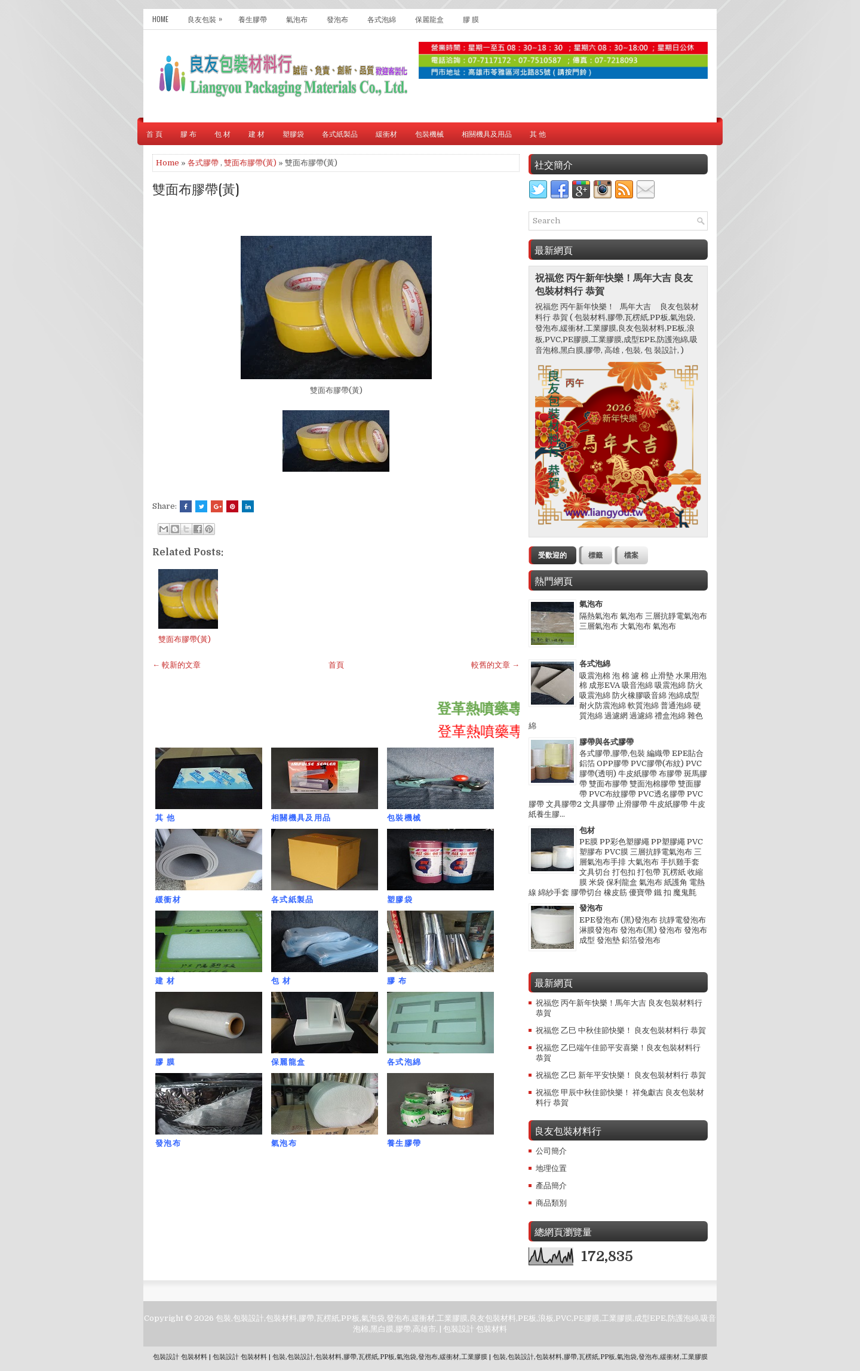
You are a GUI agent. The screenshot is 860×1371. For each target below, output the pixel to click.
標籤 (595, 555)
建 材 (256, 133)
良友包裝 (208, 16)
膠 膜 (471, 19)
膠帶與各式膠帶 (606, 741)
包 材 (222, 133)
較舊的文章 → (495, 664)
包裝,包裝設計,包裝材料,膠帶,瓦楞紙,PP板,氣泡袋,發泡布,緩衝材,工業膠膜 (379, 1357)
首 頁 (154, 133)
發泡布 (337, 19)
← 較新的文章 (176, 664)
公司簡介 (551, 1150)
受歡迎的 (552, 555)
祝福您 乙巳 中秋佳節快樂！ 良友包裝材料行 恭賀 (621, 1030)
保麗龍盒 (429, 19)
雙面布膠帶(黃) (250, 162)
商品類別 (551, 1202)
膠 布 (188, 133)
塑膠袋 (293, 133)
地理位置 (551, 1168)
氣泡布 (297, 19)
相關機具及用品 (487, 133)
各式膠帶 (203, 162)
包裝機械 (429, 133)
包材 (587, 830)
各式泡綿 (381, 19)
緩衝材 (386, 133)
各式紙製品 (340, 133)
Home (160, 19)
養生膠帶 (252, 19)
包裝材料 (491, 1328)
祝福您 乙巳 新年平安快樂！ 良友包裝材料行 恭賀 (621, 1075)
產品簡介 (551, 1185)
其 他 (538, 133)
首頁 (336, 664)
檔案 (631, 555)
